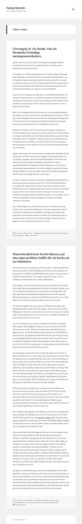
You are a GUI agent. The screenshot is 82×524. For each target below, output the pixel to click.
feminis (58, 233)
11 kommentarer (20, 505)
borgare (53, 233)
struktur (47, 502)
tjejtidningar (54, 502)
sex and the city (31, 502)
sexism (38, 502)
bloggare (38, 233)
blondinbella (46, 233)
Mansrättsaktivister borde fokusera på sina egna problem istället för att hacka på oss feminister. (41, 257)
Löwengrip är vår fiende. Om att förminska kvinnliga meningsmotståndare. (35, 52)
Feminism (29, 233)
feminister (45, 500)
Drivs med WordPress (19, 520)
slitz (43, 502)
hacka (57, 500)
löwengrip (65, 233)
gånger (48, 418)
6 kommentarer (32, 235)
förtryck (51, 500)
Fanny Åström (15, 8)
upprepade (42, 418)
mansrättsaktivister (19, 502)
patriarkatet (20, 235)
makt (14, 235)
